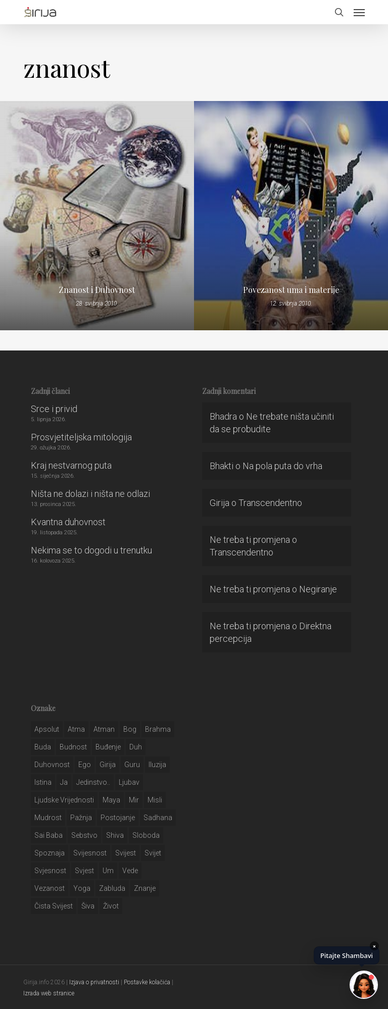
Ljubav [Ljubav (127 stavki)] (129, 782)
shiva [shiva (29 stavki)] (115, 835)
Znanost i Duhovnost (97, 290)
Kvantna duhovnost (68, 522)
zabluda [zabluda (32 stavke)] (112, 888)
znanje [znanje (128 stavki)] (145, 888)
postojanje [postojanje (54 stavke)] (118, 818)
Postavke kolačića (147, 982)
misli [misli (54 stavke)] (155, 800)
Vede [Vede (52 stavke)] (130, 871)
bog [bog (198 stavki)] (129, 729)
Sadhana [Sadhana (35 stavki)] (157, 818)
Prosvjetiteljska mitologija (81, 437)
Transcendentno (270, 502)
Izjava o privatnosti (94, 982)
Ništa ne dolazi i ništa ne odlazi (90, 493)
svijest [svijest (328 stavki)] (125, 853)
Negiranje (318, 589)
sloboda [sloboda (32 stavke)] (146, 835)
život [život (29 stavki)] (111, 906)
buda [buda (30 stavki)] (42, 747)
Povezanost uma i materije (291, 290)
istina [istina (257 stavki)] (43, 782)
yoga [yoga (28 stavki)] (81, 888)
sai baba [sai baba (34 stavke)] (48, 835)
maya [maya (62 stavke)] (111, 800)
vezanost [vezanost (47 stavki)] (49, 888)
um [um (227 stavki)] (108, 871)
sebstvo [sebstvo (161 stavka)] (84, 835)
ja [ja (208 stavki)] (64, 782)
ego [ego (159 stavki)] (84, 765)
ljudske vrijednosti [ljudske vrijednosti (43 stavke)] (64, 800)
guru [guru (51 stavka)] (132, 765)
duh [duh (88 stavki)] (135, 747)
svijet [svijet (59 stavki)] (152, 853)
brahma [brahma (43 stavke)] (158, 729)
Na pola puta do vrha (282, 466)
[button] (359, 12)
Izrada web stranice (48, 993)
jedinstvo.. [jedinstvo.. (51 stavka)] (93, 782)
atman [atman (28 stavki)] (104, 729)
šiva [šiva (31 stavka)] (87, 906)
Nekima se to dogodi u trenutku (91, 550)
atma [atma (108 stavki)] (76, 729)
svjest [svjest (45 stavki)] (84, 871)
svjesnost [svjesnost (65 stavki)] (50, 871)
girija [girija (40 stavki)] (108, 765)
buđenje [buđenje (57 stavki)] (108, 747)
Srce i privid (54, 408)
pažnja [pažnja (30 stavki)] (81, 818)
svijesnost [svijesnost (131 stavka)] (90, 853)
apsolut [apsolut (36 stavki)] (46, 729)
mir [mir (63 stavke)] (134, 800)
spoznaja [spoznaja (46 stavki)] (49, 853)
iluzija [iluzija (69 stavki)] (157, 765)
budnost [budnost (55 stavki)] (73, 747)
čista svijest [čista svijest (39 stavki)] (53, 906)
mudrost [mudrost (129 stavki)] (48, 818)
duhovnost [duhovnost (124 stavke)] (52, 765)
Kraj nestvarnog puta (71, 465)
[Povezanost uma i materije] (291, 215)
